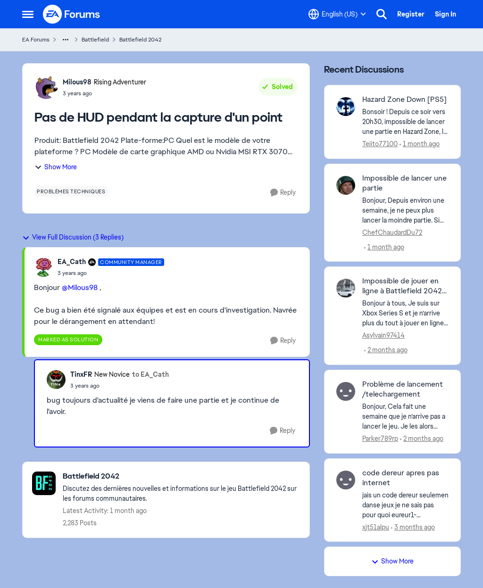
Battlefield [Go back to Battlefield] (95, 39)
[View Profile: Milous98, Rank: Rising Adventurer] (46, 87)
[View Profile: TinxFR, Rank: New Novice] (56, 379)
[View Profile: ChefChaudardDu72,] (345, 185)
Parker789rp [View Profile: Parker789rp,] (380, 438)
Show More (55, 167)
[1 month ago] (420, 144)
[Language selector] (337, 14)
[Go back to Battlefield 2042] (181, 476)
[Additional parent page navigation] (65, 39)
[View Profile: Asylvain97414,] (345, 288)
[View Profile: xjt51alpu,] (345, 480)
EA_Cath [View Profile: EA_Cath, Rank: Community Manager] (72, 261)
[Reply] (283, 192)
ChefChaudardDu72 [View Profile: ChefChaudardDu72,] (392, 232)
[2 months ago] (386, 350)
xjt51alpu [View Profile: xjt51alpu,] (375, 526)
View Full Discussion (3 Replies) (73, 237)
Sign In (445, 14)
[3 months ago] (413, 527)
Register (411, 14)
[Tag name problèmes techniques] (71, 191)
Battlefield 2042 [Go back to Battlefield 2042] (140, 39)
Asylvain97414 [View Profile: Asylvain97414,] (383, 335)
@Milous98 (80, 287)
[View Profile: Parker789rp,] (345, 391)
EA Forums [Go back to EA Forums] (36, 39)
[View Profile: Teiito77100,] (345, 106)
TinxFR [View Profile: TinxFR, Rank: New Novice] (81, 374)
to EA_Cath (150, 374)
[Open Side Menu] (27, 14)
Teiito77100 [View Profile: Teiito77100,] (380, 144)
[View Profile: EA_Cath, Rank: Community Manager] (43, 267)
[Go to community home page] (71, 14)
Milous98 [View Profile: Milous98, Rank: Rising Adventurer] (77, 82)
